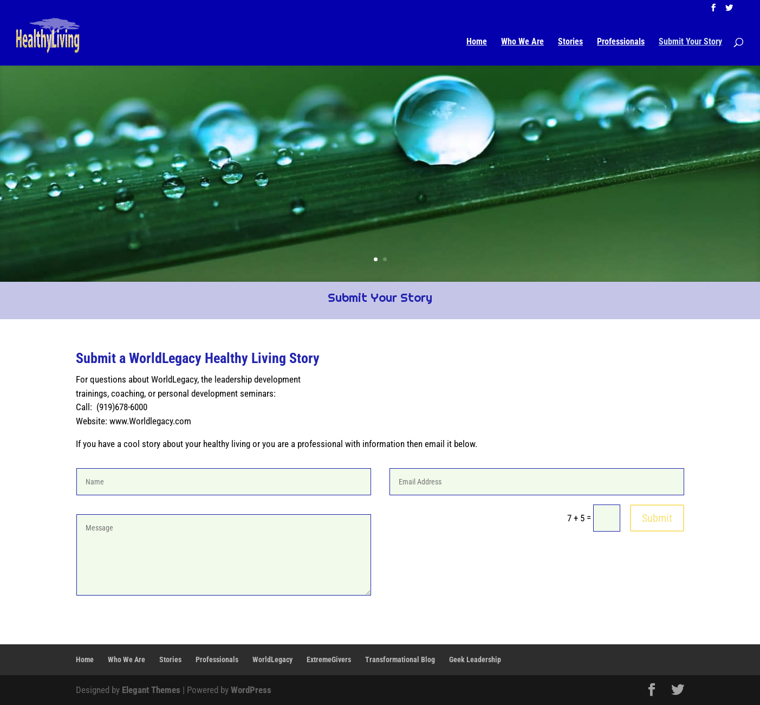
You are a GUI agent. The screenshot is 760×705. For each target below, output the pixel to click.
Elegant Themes (151, 689)
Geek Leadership (475, 659)
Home (476, 42)
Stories (570, 42)
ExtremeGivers (329, 659)
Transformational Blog (400, 659)
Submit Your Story (690, 42)
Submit (657, 518)
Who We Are (522, 42)
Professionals (621, 42)
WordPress (251, 689)
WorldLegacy (272, 659)
